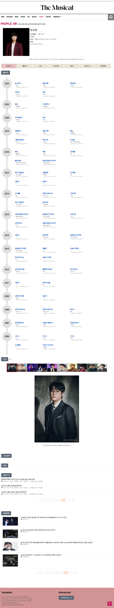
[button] (109, 367)
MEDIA (16, 17)
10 (65, 572)
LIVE (28, 17)
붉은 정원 (18, 160)
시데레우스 (46, 104)
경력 (71, 66)
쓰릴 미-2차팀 (74, 248)
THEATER (48, 17)
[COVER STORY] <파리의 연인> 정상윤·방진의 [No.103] (18, 479)
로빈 (43, 92)
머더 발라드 (18, 117)
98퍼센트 (73, 83)
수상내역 (56, 66)
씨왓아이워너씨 (47, 193)
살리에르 (45, 202)
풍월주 (44, 248)
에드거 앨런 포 (19, 172)
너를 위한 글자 (19, 140)
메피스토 (45, 140)
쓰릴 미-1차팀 (46, 257)
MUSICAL (34, 17)
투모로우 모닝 (19, 257)
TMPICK (23, 17)
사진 (40, 66)
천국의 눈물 (46, 282)
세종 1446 (45, 83)
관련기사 (87, 66)
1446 (43, 152)
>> (72, 500)
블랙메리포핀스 (47, 269)
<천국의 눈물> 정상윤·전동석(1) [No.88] (13, 492)
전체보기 (9, 66)
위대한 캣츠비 (19, 323)
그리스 (17, 336)
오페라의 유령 (19, 296)
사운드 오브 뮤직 (47, 345)
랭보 (16, 104)
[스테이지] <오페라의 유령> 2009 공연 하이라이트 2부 (38, 530)
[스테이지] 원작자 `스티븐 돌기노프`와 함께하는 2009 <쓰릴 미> (41, 555)
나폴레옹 (45, 172)
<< (40, 500)
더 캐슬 (72, 140)
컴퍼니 (72, 309)
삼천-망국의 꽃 (19, 269)
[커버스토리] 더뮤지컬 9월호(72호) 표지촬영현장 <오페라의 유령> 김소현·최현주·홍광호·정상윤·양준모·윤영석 (57, 542)
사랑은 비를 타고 (47, 323)
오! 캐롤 (72, 152)
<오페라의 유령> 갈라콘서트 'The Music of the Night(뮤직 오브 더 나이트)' (44, 517)
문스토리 (18, 83)
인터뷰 (17, 92)
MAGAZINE (10, 17)
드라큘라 (18, 345)
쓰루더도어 (18, 223)
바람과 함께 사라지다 (49, 160)
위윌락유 (18, 131)
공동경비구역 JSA (48, 214)
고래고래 (73, 193)
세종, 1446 (45, 131)
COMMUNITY (57, 17)
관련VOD (103, 66)
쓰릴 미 (17, 181)
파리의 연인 (73, 269)
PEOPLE (41, 17)
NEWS (2, 17)
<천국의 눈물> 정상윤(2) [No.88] (11, 486)
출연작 (24, 66)
